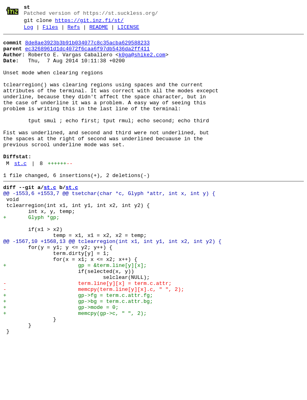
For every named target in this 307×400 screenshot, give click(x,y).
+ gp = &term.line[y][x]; (75, 312)
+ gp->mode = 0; (61, 362)
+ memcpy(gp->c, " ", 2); (75, 369)
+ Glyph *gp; (31, 254)
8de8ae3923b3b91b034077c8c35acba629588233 (87, 47)
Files (50, 30)
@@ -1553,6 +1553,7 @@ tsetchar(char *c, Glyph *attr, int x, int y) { (109, 225)
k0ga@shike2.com (142, 62)
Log (28, 30)
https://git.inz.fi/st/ (89, 22)
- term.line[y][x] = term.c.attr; (87, 333)
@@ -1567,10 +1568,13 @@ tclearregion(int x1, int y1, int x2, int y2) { (112, 283)
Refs (74, 30)
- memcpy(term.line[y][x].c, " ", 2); (93, 340)
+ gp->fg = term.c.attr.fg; (78, 348)
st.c (20, 192)
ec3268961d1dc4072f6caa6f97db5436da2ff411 (87, 54)
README (98, 30)
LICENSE (129, 30)
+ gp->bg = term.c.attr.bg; (78, 355)
